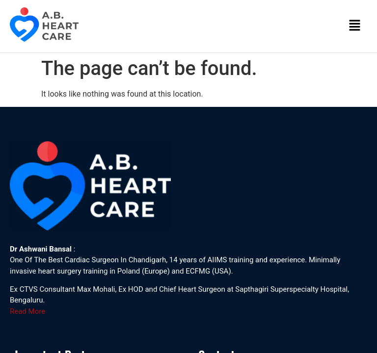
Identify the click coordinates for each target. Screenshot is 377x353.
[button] (355, 26)
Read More (27, 311)
